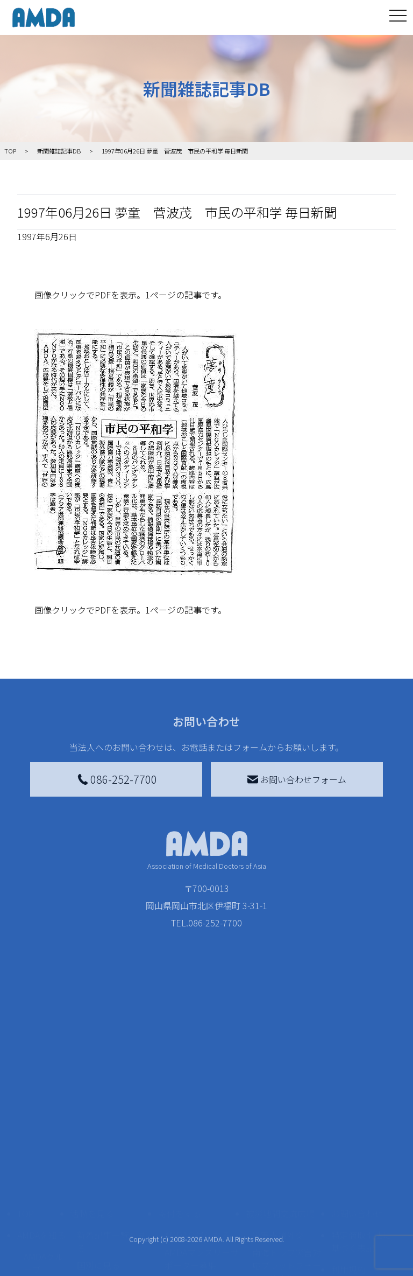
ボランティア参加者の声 (111, 1219)
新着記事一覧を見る (111, 1111)
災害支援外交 (278, 1104)
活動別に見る (103, 1152)
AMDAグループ (43, 1133)
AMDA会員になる (197, 1104)
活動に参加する (100, 1173)
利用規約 (348, 1139)
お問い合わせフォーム (296, 779)
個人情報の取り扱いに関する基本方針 (361, 1173)
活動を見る (91, 1083)
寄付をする (179, 1083)
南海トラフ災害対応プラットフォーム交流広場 (286, 1134)
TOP (25, 1083)
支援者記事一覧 (195, 1255)
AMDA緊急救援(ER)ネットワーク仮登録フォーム (114, 1255)
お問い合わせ (357, 1083)
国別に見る (98, 1134)
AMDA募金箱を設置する (202, 1189)
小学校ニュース (41, 1193)
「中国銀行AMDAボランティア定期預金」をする (202, 1225)
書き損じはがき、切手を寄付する (199, 1159)
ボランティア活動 (111, 1195)
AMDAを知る (41, 1104)
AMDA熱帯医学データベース (43, 1247)
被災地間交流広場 (280, 1083)
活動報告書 (41, 1163)
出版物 (36, 1216)
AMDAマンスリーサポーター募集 (202, 1128)
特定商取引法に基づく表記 (361, 1111)
